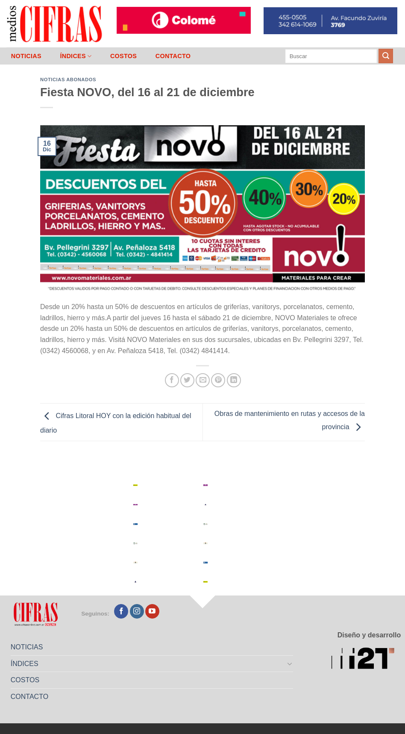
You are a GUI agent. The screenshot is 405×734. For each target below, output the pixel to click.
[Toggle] (290, 663)
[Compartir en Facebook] (172, 380)
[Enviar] (386, 56)
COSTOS (123, 56)
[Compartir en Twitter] (187, 380)
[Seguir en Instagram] (137, 611)
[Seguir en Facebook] (121, 611)
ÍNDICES (75, 56)
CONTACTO (173, 56)
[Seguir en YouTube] (152, 611)
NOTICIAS (26, 56)
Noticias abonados (68, 79)
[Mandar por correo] (203, 380)
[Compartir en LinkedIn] (234, 380)
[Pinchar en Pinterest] (218, 380)
